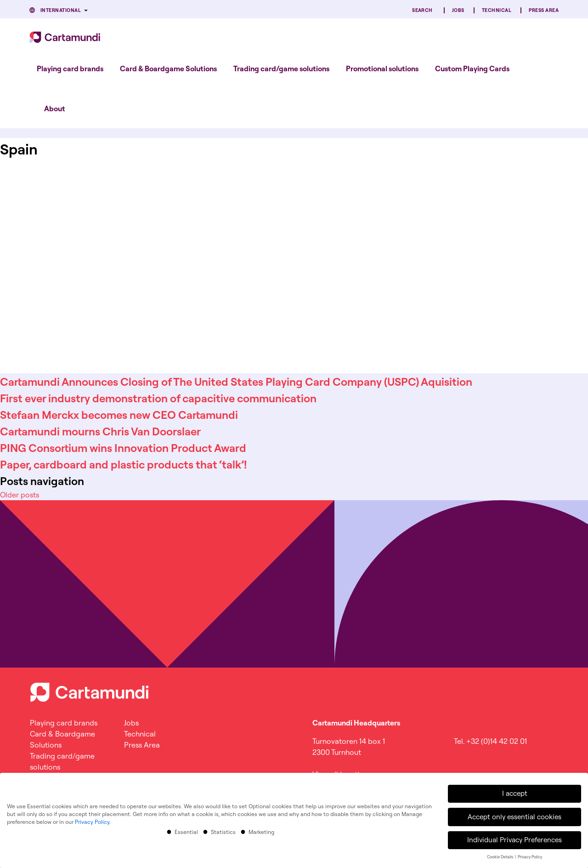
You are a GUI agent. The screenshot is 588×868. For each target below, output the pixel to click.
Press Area (544, 10)
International (60, 10)
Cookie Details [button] (500, 855)
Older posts (19, 494)
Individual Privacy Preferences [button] (514, 838)
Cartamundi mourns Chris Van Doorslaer (100, 431)
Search (422, 10)
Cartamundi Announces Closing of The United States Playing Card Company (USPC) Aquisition (236, 381)
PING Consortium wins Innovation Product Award (123, 448)
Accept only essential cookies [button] (514, 815)
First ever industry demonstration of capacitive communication (158, 398)
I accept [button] (514, 792)
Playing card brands (70, 68)
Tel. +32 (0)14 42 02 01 (490, 741)
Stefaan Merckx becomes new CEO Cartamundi (119, 415)
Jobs (458, 10)
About (54, 108)
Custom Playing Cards (472, 68)
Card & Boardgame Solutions (168, 68)
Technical (496, 10)
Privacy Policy (92, 820)
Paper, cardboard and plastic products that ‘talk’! (123, 464)
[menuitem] (70, 68)
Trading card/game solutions (281, 68)
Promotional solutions (382, 68)
